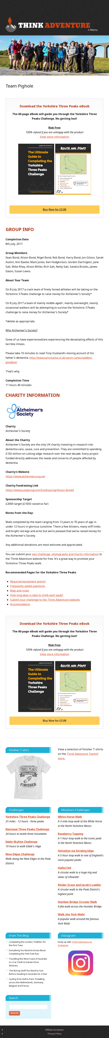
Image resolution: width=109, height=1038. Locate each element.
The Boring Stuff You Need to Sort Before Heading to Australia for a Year (28, 972)
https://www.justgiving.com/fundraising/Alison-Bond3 (40, 490)
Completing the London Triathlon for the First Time (27, 943)
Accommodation (20, 604)
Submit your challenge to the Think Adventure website (45, 600)
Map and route (19, 590)
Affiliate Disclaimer (54, 1029)
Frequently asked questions (27, 586)
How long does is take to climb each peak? (36, 595)
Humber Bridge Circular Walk (77, 902)
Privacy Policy (54, 1033)
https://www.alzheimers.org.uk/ (25, 476)
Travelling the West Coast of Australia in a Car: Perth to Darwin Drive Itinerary (28, 962)
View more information (54, 137)
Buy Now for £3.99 (54, 209)
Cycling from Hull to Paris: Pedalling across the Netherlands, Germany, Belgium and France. (27, 982)
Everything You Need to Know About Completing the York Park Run (27, 952)
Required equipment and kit (28, 581)
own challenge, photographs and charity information (65, 554)
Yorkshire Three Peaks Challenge (28, 817)
